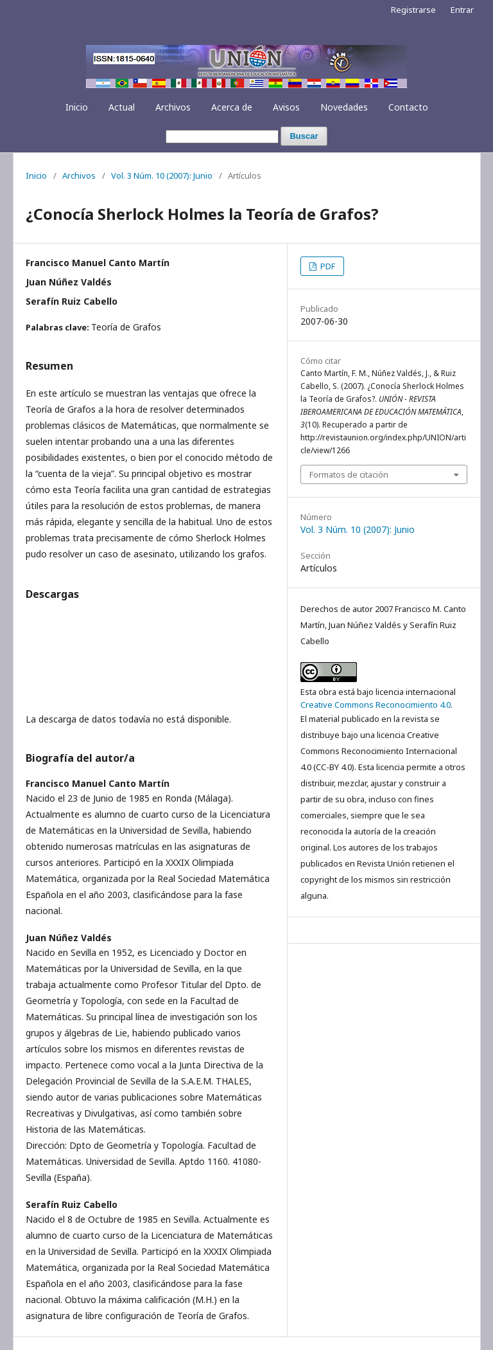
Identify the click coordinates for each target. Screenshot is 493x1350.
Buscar (304, 136)
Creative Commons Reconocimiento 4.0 (375, 704)
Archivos (173, 107)
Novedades (344, 107)
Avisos (286, 107)
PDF (326, 266)
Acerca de (231, 107)
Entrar (462, 9)
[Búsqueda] (222, 136)
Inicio (76, 107)
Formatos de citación (348, 474)
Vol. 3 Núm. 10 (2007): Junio (161, 175)
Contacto (408, 107)
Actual (121, 107)
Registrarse (413, 9)
